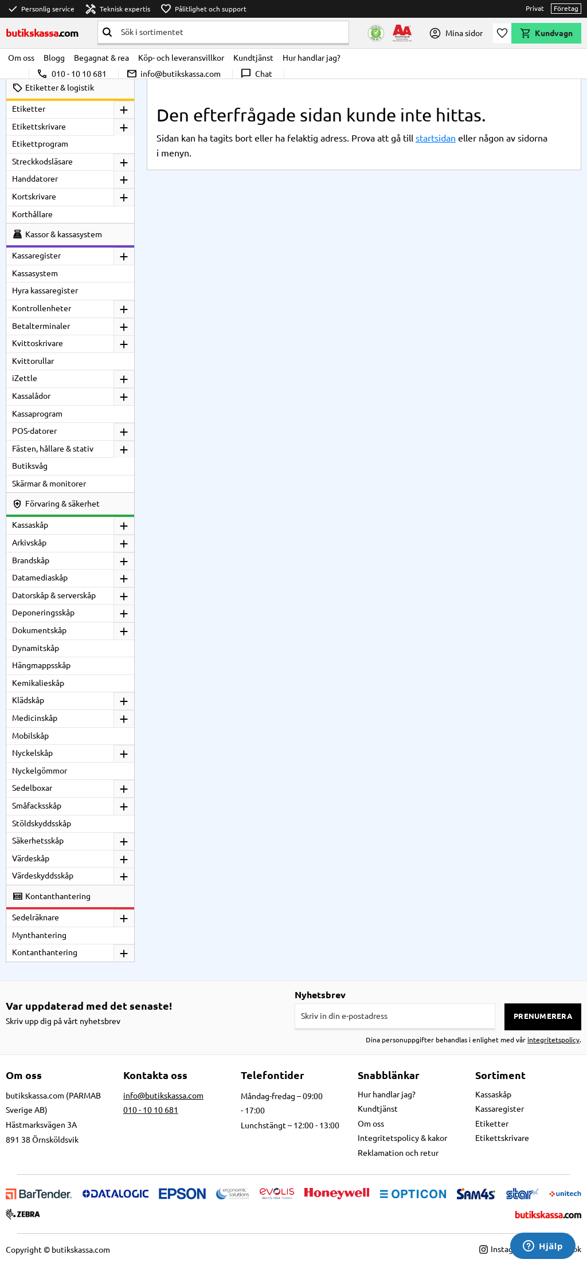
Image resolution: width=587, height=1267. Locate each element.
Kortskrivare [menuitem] (34, 196)
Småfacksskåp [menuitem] (36, 805)
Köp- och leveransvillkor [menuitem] (181, 57)
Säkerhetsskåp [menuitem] (38, 840)
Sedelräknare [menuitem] (35, 917)
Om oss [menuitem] (21, 57)
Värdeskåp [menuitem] (30, 858)
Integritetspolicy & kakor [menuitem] (402, 1138)
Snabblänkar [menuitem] (389, 1075)
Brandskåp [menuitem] (30, 560)
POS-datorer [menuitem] (34, 431)
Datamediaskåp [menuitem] (40, 577)
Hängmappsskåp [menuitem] (41, 665)
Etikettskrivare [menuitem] (39, 126)
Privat (535, 8)
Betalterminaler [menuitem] (41, 326)
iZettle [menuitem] (24, 378)
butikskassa (42, 32)
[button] (502, 33)
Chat (256, 74)
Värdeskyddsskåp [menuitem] (42, 875)
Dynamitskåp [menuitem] (35, 648)
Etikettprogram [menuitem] (40, 143)
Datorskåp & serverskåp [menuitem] (54, 595)
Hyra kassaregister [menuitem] (45, 290)
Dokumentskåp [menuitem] (39, 630)
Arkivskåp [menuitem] (29, 542)
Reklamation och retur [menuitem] (398, 1153)
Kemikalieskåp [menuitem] (38, 683)
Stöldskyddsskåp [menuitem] (41, 823)
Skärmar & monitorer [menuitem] (49, 483)
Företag (566, 8)
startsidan (436, 138)
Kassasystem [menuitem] (35, 273)
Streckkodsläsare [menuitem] (42, 161)
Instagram (503, 1249)
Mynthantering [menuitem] (39, 935)
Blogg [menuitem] (54, 57)
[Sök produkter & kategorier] (232, 32)
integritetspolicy (553, 1040)
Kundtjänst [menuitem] (253, 57)
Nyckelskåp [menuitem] (32, 753)
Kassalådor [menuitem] (31, 396)
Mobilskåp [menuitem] (30, 735)
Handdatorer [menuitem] (35, 178)
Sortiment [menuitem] (500, 1075)
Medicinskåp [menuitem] (34, 718)
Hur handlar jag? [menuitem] (312, 57)
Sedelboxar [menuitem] (32, 788)
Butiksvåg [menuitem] (30, 465)
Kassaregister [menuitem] (36, 255)
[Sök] (107, 32)
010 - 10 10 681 (71, 74)
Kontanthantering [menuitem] (44, 952)
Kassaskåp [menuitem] (30, 524)
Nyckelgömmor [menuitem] (39, 770)
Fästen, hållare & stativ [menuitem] (52, 448)
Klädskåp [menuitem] (28, 700)
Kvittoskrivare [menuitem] (37, 343)
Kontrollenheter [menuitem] (41, 308)
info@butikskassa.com (173, 74)
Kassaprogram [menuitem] (37, 413)
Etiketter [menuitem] (28, 108)
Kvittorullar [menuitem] (33, 361)
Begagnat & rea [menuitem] (101, 57)
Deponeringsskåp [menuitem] (43, 612)
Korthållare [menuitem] (32, 214)
